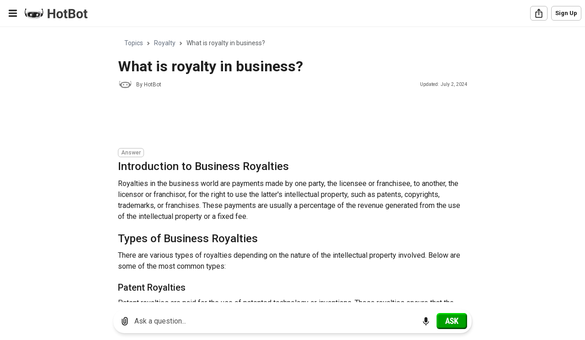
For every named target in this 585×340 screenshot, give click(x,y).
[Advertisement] (284, 119)
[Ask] (451, 321)
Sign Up (566, 13)
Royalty (165, 43)
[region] (292, 164)
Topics (133, 43)
